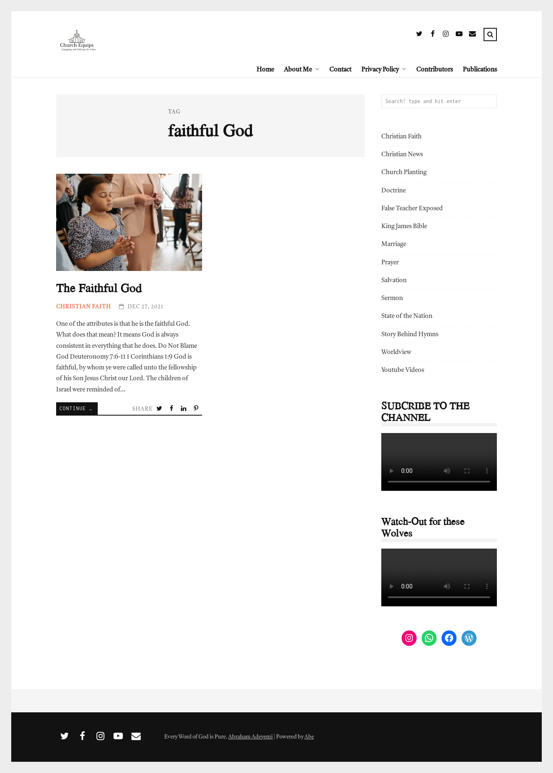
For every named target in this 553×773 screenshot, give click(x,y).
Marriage (393, 244)
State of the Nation (406, 316)
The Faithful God (129, 222)
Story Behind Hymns (409, 335)
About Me (298, 70)
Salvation (394, 281)
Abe (309, 737)
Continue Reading (78, 408)
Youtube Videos (402, 370)
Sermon (392, 298)
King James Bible (404, 227)
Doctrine (393, 191)
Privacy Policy (380, 70)
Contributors (434, 70)
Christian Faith (83, 307)
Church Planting (404, 173)
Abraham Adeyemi (250, 737)
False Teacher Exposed (412, 209)
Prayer (390, 263)
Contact (340, 70)
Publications (480, 70)
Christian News (402, 155)
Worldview (396, 353)
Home (265, 70)
